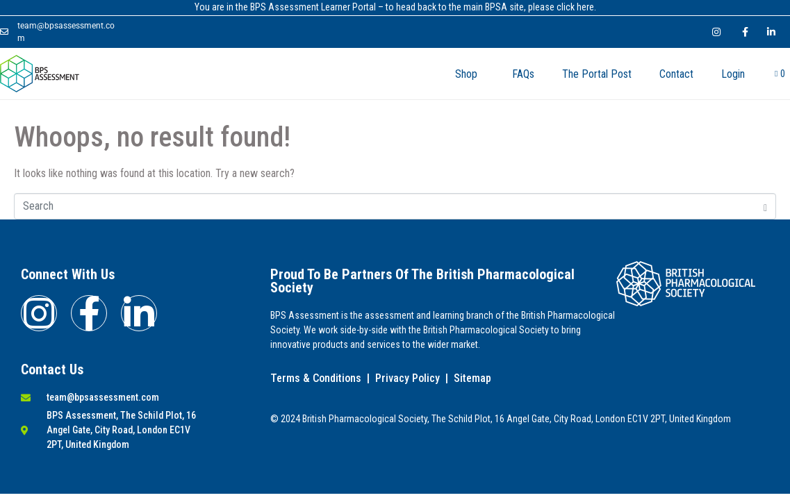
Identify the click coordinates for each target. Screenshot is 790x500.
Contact (676, 74)
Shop (466, 74)
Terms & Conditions (315, 378)
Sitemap (472, 378)
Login (733, 74)
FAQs (523, 74)
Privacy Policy (407, 378)
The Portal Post (597, 74)
